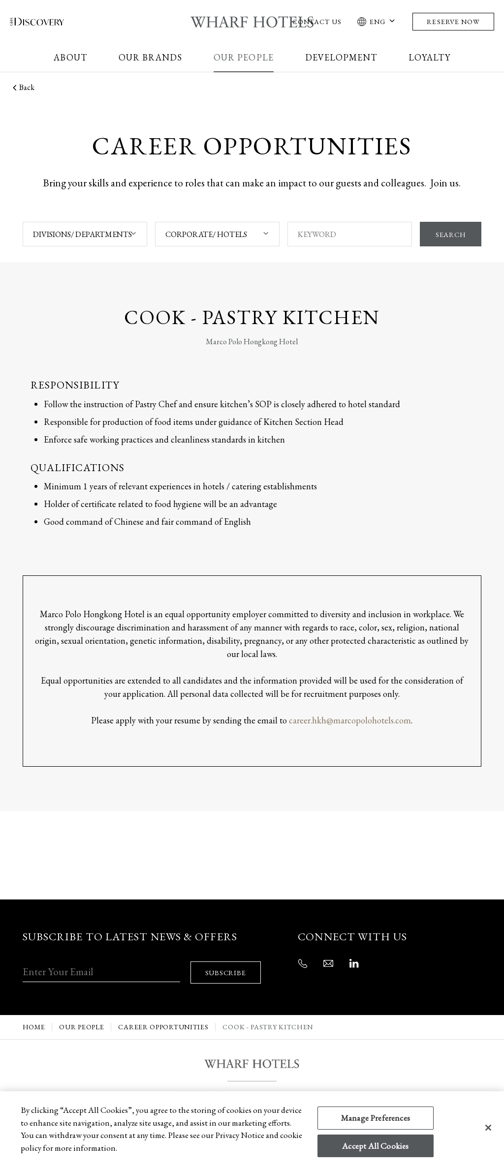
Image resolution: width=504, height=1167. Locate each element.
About (70, 57)
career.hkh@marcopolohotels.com (350, 720)
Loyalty (429, 57)
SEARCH (449, 234)
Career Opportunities (163, 1016)
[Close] (488, 1127)
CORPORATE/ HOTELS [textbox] (205, 234)
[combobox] (84, 234)
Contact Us (317, 21)
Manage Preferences (375, 1117)
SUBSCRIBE (228, 962)
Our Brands (151, 57)
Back (22, 87)
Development (341, 57)
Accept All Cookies (375, 1145)
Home (34, 1016)
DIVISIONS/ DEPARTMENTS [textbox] (82, 234)
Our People (244, 57)
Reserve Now (453, 21)
